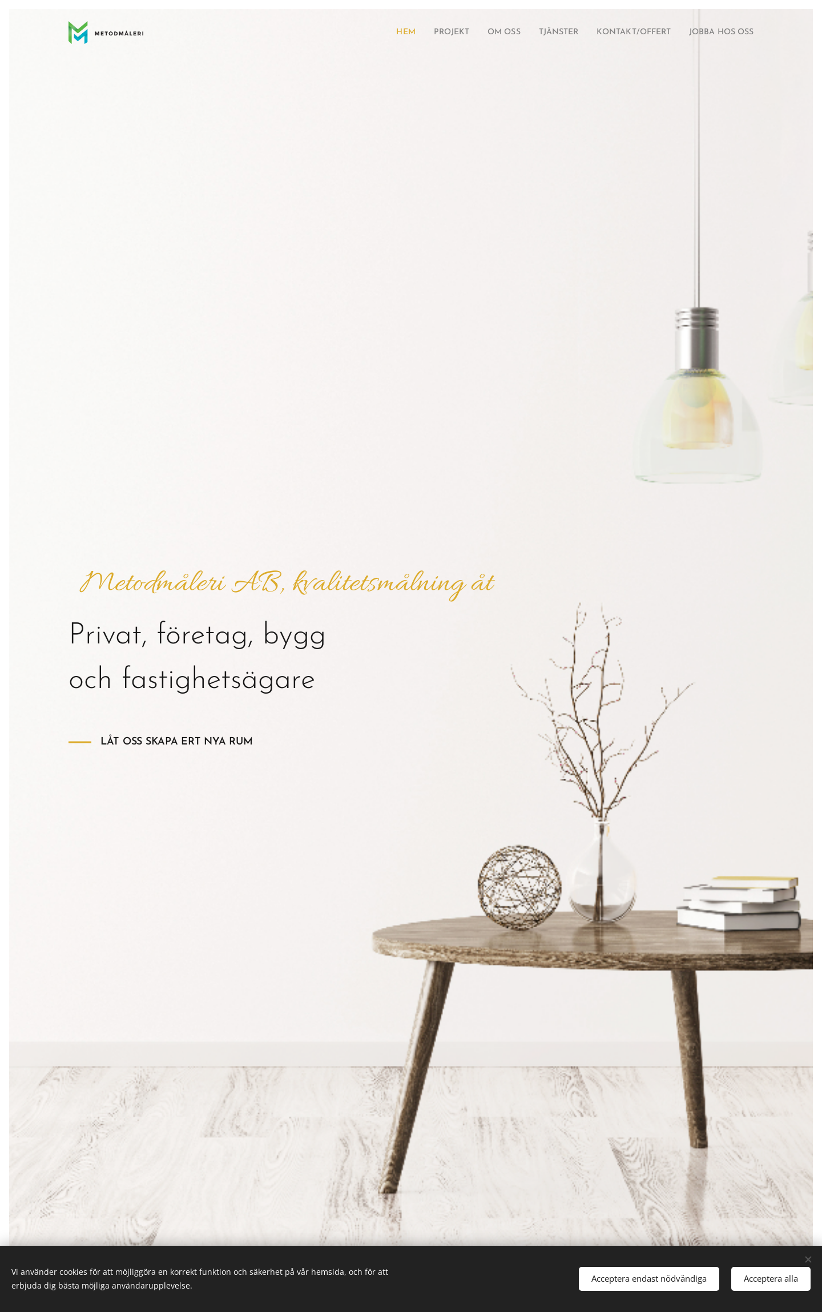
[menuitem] (369, 32)
